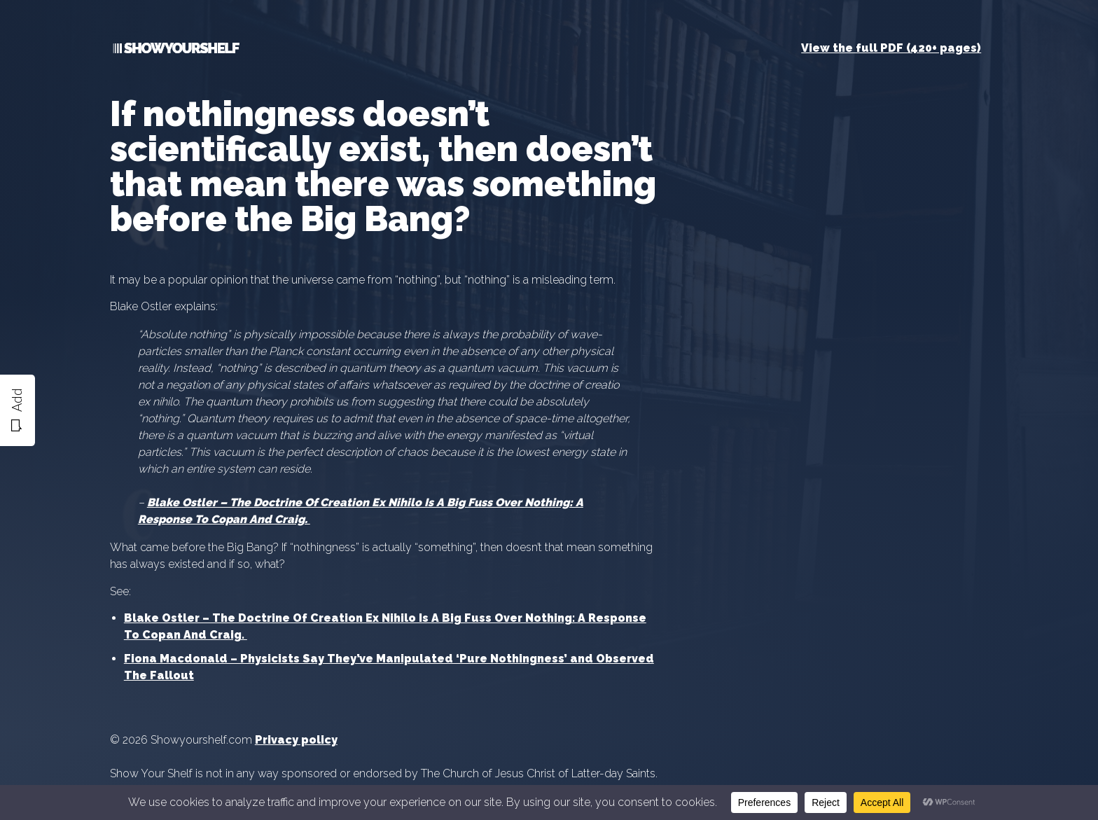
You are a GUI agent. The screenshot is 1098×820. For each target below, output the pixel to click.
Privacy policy (296, 739)
